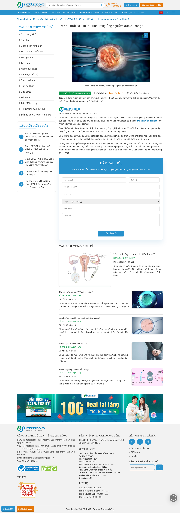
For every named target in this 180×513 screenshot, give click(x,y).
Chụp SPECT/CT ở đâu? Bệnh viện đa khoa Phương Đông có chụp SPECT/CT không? (39, 162)
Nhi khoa (24, 40)
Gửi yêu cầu (111, 234)
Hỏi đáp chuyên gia (38, 19)
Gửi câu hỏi (131, 5)
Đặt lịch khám (25, 509)
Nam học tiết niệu (29, 74)
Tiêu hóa (24, 63)
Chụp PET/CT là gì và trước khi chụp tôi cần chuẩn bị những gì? (38, 149)
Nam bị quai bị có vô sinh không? (73, 343)
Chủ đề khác (26, 86)
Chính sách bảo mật (140, 448)
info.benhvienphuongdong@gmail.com (38, 458)
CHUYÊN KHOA (40, 13)
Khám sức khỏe (28, 69)
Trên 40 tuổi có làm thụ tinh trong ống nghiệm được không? (101, 19)
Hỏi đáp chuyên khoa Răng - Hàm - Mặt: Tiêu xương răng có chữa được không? (38, 184)
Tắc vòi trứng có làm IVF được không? (76, 292)
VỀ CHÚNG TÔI (111, 13)
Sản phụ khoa (27, 80)
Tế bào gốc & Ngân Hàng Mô (35, 114)
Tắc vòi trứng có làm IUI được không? (134, 254)
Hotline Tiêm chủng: (94, 491)
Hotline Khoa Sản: (93, 494)
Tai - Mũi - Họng (28, 103)
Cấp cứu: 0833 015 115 (151, 5)
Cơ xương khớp (28, 34)
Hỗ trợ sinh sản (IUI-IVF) (60, 19)
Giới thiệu (135, 452)
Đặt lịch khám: (90, 497)
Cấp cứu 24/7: (91, 488)
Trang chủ (22, 19)
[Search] (101, 5)
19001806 (8, 509)
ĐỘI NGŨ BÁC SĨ (58, 13)
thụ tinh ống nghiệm (147, 121)
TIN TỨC (97, 13)
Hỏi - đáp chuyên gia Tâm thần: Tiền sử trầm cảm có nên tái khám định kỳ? (39, 136)
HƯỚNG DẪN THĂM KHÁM (78, 13)
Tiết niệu (24, 97)
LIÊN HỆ (140, 13)
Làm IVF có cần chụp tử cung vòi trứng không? (79, 318)
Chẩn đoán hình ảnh (30, 46)
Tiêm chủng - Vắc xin (31, 51)
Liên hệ (134, 456)
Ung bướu (25, 91)
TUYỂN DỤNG (127, 13)
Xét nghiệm (26, 57)
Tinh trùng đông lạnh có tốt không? (74, 369)
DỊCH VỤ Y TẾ (24, 13)
